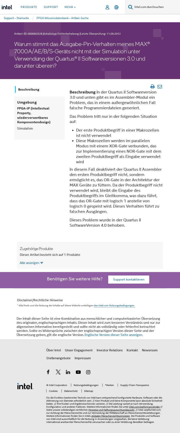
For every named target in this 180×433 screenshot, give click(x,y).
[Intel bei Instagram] (88, 372)
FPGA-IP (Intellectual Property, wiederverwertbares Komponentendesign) (33, 115)
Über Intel (53, 350)
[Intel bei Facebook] (48, 372)
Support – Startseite (16, 18)
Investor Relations (110, 350)
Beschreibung (28, 89)
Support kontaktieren (128, 280)
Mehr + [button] (70, 7)
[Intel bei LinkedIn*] (68, 372)
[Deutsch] (116, 7)
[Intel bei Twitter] (58, 372)
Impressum (83, 358)
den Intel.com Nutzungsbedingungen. (114, 305)
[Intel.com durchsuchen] (156, 7)
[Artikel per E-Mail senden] (160, 86)
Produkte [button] (29, 7)
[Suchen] (130, 7)
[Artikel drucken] (152, 86)
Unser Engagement (79, 350)
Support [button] (51, 7)
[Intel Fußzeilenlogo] (25, 386)
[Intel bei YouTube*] (78, 372)
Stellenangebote (58, 358)
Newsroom (150, 350)
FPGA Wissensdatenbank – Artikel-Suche (63, 18)
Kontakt (132, 350)
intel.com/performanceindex (144, 406)
